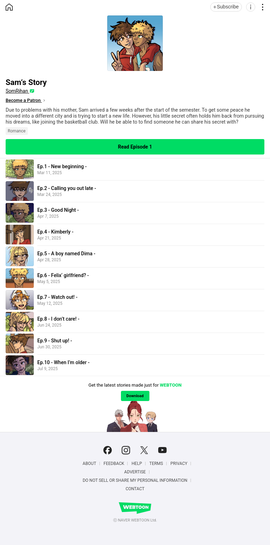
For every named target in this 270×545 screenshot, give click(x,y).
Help (136, 463)
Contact (135, 488)
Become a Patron (24, 100)
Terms (156, 463)
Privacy (179, 463)
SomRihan (17, 91)
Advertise (135, 472)
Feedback (114, 463)
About (89, 463)
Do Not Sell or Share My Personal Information (135, 480)
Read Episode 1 (135, 147)
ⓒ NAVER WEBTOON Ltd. (135, 520)
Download (135, 396)
